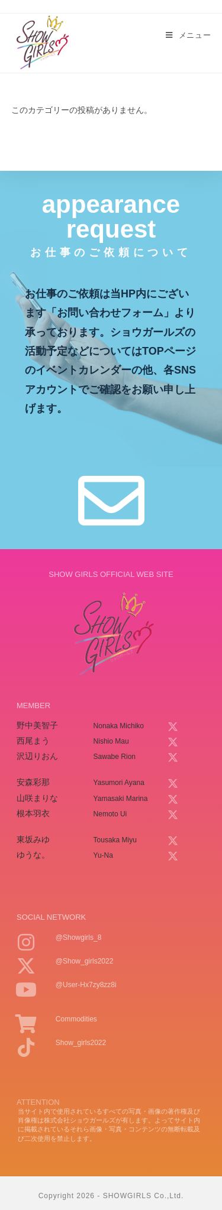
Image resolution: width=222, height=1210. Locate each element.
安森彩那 (33, 782)
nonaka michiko (119, 726)
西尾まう (33, 740)
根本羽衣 (33, 813)
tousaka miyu (115, 840)
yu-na (103, 855)
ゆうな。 (33, 854)
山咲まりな (37, 798)
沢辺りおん (37, 756)
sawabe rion (115, 756)
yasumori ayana (119, 782)
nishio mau (111, 741)
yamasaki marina (121, 798)
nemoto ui (110, 814)
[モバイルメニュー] (188, 35)
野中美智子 (37, 725)
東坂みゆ (33, 839)
